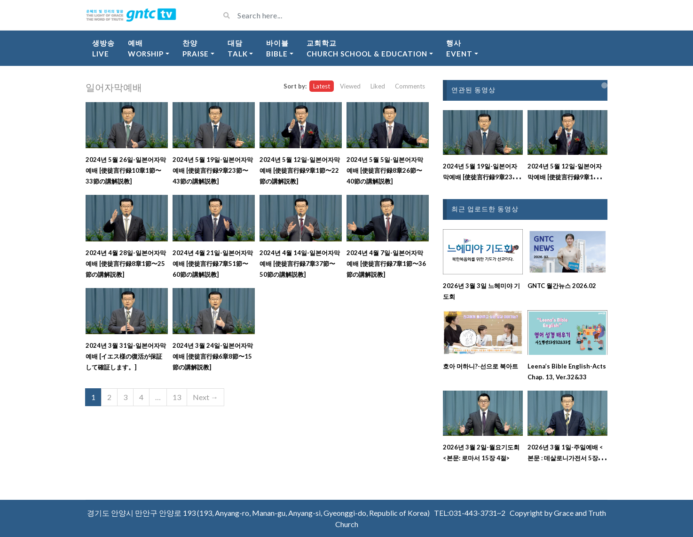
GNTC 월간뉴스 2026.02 (562, 285)
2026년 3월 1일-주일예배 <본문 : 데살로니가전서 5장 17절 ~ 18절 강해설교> (567, 458)
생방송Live (103, 48)
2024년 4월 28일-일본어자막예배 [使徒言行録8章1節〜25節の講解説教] (126, 263)
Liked (377, 86)
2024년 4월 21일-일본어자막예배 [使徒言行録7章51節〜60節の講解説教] (213, 263)
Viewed (350, 86)
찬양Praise (195, 48)
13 (177, 397)
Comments (410, 86)
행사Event (459, 48)
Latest (321, 86)
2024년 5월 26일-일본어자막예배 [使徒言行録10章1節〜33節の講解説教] (126, 170)
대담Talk (238, 48)
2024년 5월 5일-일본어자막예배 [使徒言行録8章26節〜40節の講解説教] (384, 170)
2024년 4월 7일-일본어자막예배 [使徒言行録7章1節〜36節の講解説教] (386, 263)
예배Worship (146, 48)
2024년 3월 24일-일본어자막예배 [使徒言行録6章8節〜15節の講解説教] (213, 356)
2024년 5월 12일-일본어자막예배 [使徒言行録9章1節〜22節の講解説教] (300, 170)
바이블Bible (277, 48)
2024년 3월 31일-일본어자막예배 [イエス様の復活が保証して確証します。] (126, 356)
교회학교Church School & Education (367, 48)
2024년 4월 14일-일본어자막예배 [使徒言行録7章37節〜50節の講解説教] (300, 263)
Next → (205, 397)
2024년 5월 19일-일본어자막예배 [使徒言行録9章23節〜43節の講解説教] (213, 170)
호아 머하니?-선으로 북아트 (480, 366)
